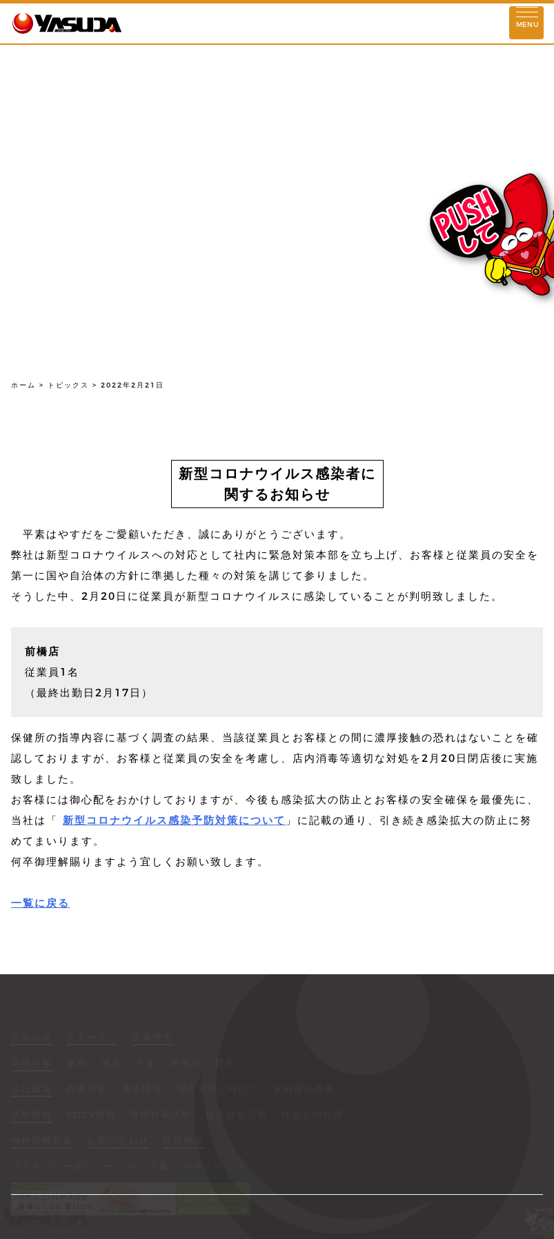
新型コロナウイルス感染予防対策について (174, 820)
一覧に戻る (40, 902)
